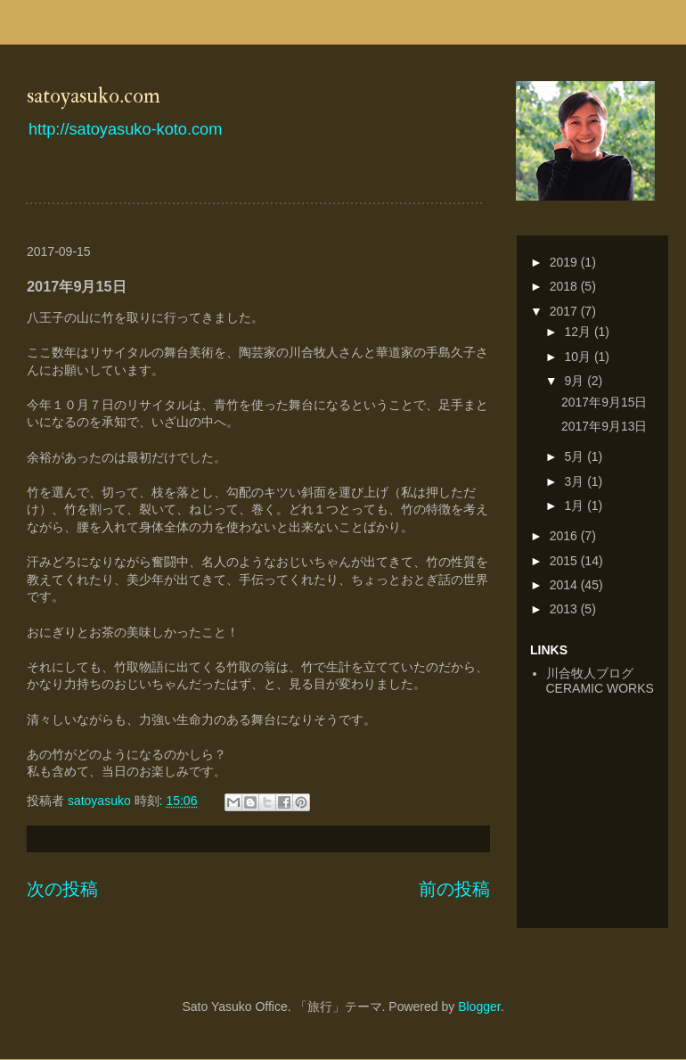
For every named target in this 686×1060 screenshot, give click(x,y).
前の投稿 (454, 889)
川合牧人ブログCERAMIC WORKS (600, 680)
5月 (575, 456)
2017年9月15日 (604, 402)
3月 (575, 481)
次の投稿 (62, 889)
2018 (565, 286)
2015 (565, 561)
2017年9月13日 (604, 426)
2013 (565, 609)
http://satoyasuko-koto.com (125, 129)
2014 (565, 585)
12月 (578, 332)
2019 (565, 262)
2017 (565, 311)
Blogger (479, 1006)
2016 (565, 536)
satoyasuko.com (93, 96)
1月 (575, 505)
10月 (578, 356)
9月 (575, 381)
